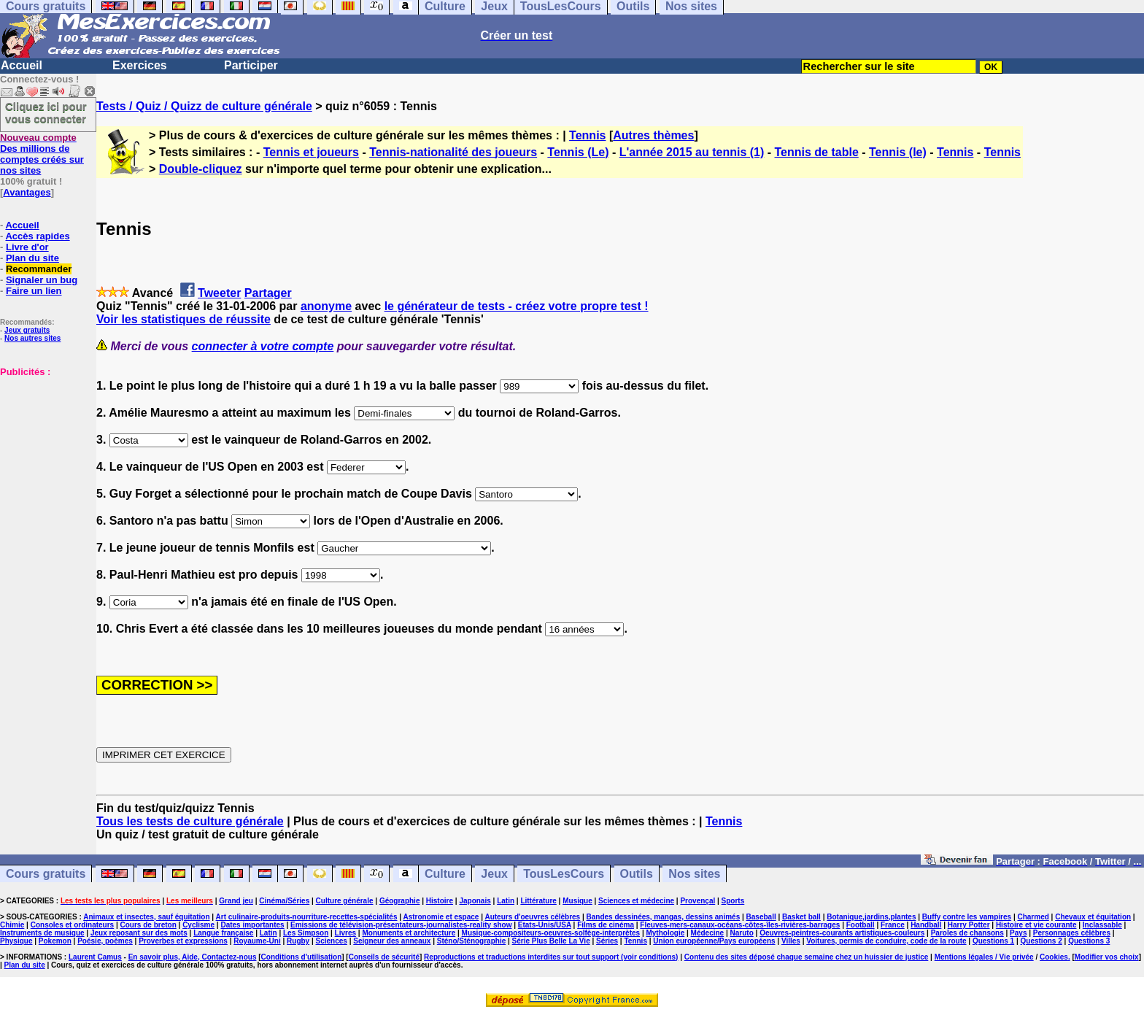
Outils (636, 874)
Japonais (474, 901)
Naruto (742, 933)
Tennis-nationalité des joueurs (453, 152)
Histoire (439, 901)
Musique (577, 901)
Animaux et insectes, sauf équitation (146, 917)
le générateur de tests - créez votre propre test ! (516, 306)
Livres (345, 933)
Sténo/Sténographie (471, 941)
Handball (926, 925)
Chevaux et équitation (1093, 917)
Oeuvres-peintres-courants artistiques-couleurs (842, 933)
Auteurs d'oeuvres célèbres (532, 917)
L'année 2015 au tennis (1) (692, 152)
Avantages (26, 192)
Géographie (399, 901)
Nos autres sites (32, 338)
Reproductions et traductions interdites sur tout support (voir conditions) (551, 957)
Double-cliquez (200, 169)
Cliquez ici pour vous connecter (46, 112)
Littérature (538, 901)
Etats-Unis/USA (544, 925)
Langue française (223, 933)
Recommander (39, 268)
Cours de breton (148, 925)
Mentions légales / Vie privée (984, 957)
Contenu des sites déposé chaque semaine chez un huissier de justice (806, 957)
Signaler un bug (41, 279)
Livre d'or (27, 247)
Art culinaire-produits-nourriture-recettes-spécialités (307, 917)
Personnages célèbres (1071, 933)
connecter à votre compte (263, 346)
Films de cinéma (605, 925)
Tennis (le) (898, 152)
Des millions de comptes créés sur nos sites (42, 154)
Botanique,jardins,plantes (871, 917)
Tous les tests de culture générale (190, 821)
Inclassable (1102, 925)
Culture (445, 874)
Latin (505, 901)
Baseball (761, 917)
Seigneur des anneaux (391, 941)
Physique (16, 941)
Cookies (1054, 957)
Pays (1018, 933)
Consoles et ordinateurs (72, 925)
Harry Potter (969, 925)
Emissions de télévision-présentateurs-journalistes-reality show (400, 925)
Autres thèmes (653, 135)
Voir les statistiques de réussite (183, 319)
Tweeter (219, 293)
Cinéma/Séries (284, 901)
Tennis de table (817, 152)
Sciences (331, 941)
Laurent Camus (95, 957)
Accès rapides (37, 236)
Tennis (587, 135)
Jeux (494, 874)
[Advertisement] (44, 450)
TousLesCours (563, 874)
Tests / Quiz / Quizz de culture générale (204, 106)
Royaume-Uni (256, 941)
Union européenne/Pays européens (714, 941)
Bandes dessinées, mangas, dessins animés (664, 917)
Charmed (1032, 917)
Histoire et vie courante (1036, 925)
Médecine (707, 933)
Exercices (139, 65)
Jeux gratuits (27, 330)
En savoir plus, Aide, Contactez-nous (192, 957)
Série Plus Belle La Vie (551, 941)
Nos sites (694, 874)
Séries (607, 941)
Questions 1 (993, 941)
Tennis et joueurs (311, 152)
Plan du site (32, 257)
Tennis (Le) (577, 152)
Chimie (12, 925)
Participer (251, 65)
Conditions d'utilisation (301, 957)
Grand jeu (236, 901)
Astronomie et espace (441, 917)
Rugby (298, 941)
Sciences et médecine (636, 901)
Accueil (21, 65)
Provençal (697, 901)
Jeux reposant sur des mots (139, 933)
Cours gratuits (45, 874)
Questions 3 (1089, 941)
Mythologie (665, 933)
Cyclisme (198, 925)
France (893, 925)
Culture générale (345, 901)
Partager (268, 293)
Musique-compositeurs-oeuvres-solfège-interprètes (551, 933)
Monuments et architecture (408, 933)
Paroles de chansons (967, 933)
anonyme (326, 306)
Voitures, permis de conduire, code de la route (886, 941)
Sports (733, 901)
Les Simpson (305, 933)
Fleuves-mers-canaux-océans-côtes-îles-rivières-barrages (740, 925)
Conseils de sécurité (384, 957)
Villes (790, 941)
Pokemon (55, 941)
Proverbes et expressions (183, 941)
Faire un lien (34, 290)
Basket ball (801, 917)
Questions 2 (1041, 941)
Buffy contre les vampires (966, 917)
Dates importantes (252, 925)
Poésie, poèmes (105, 941)
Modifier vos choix (1107, 957)
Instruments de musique (42, 933)
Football (860, 925)
